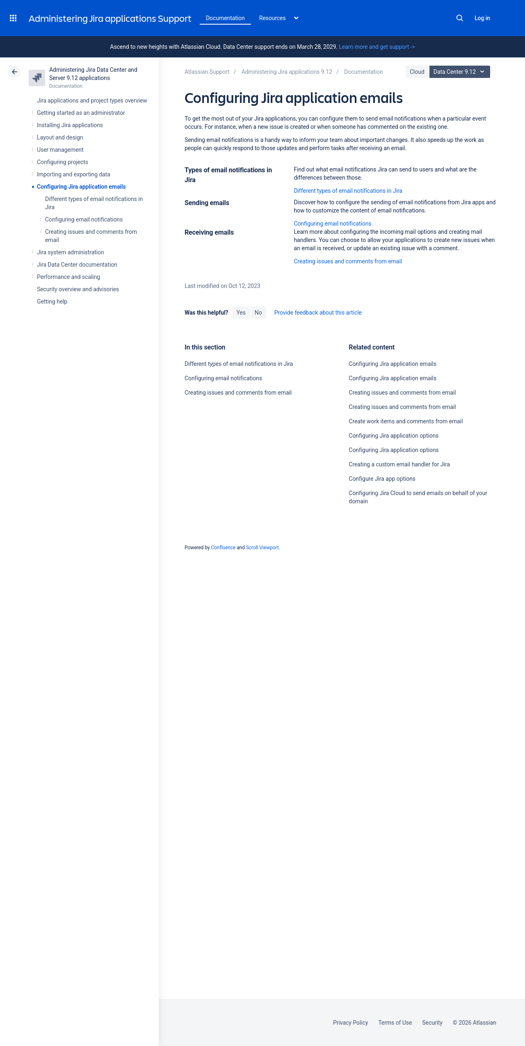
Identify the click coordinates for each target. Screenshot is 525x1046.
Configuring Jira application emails (81, 186)
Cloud (417, 72)
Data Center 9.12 (461, 72)
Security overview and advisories (78, 289)
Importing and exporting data (73, 174)
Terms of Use (395, 1022)
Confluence (223, 547)
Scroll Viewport (262, 547)
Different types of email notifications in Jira (348, 190)
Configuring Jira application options (393, 435)
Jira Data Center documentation (77, 264)
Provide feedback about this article (318, 312)
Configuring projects (62, 162)
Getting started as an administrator (81, 113)
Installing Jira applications (70, 125)
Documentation (225, 18)
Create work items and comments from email (406, 421)
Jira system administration (70, 252)
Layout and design (60, 137)
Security (432, 1022)
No (258, 312)
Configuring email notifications (84, 219)
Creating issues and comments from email (348, 261)
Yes (240, 312)
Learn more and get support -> (377, 46)
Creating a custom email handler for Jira (399, 464)
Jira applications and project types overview (92, 100)
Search (459, 18)
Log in (482, 18)
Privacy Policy (350, 1022)
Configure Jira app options (382, 478)
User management (60, 149)
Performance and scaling (68, 277)
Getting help (52, 301)
